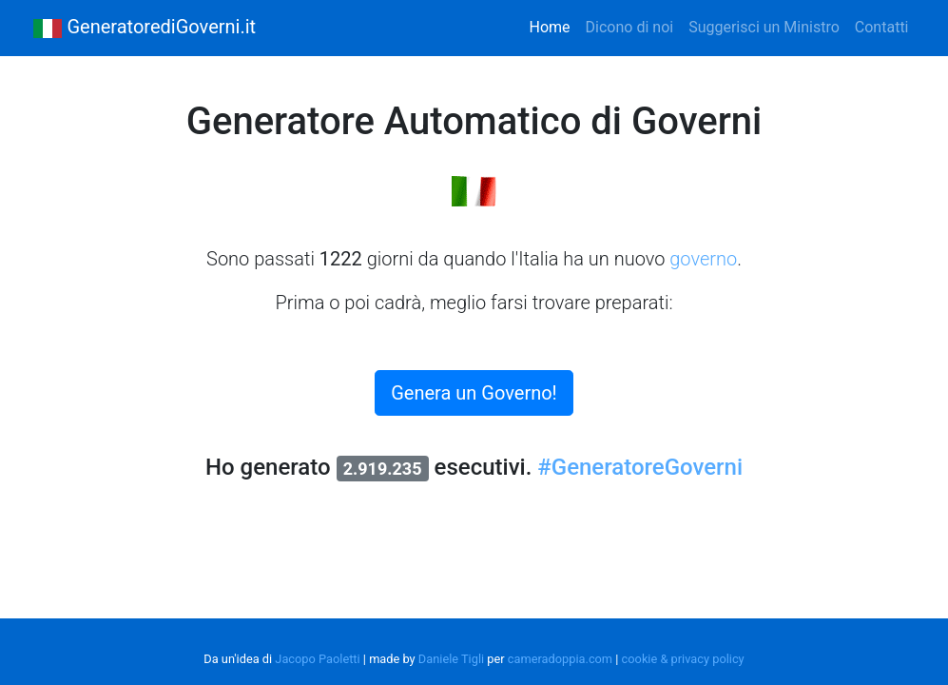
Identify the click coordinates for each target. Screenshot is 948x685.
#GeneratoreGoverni (640, 467)
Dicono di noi (630, 27)
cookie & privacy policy (683, 659)
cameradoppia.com (560, 659)
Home (554, 25)
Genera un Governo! (474, 393)
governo (703, 258)
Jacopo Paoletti (317, 659)
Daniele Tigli (451, 659)
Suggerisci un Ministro (764, 27)
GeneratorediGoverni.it (144, 28)
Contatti (882, 27)
